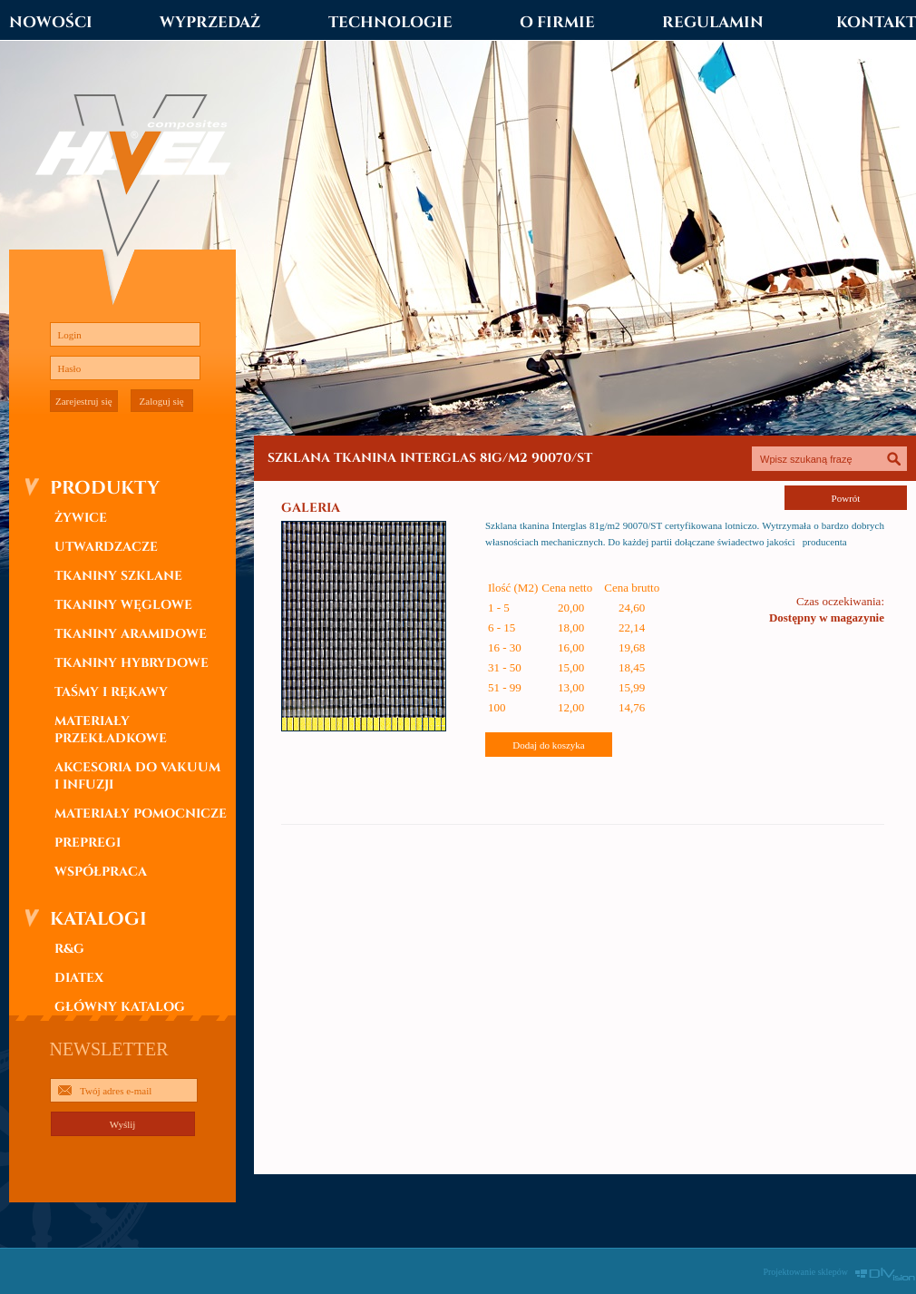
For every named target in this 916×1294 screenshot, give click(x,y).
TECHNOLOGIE (390, 22)
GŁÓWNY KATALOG (119, 1006)
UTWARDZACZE (106, 546)
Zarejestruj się (83, 401)
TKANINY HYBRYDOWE (131, 663)
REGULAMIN (713, 22)
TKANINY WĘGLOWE (123, 604)
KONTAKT (876, 22)
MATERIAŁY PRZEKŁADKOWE (110, 729)
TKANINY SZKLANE (118, 575)
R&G (69, 948)
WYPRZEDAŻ (210, 22)
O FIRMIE (557, 22)
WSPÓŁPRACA (100, 871)
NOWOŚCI (51, 22)
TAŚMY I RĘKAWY (111, 692)
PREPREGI (87, 842)
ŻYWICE (80, 517)
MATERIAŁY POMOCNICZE (140, 813)
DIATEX (78, 977)
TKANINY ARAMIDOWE (130, 633)
